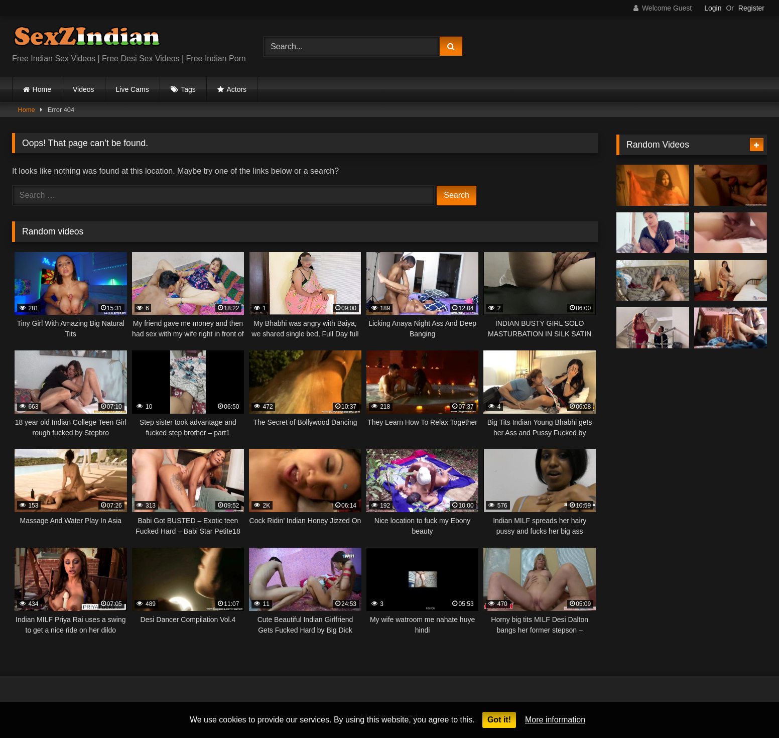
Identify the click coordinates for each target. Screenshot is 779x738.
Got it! (499, 719)
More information (555, 719)
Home (42, 89)
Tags (188, 89)
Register (751, 8)
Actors (236, 89)
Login (712, 8)
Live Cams (132, 89)
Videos (83, 89)
